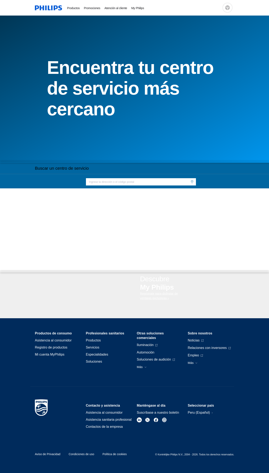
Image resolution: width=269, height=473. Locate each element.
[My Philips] (227, 8)
